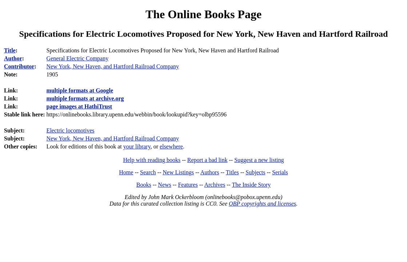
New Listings (178, 172)
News (164, 185)
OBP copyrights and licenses (262, 204)
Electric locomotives (71, 130)
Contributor (19, 66)
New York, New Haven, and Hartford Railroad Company (113, 66)
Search (148, 172)
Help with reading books (151, 160)
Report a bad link (207, 160)
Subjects (255, 172)
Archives (214, 185)
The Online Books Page (203, 14)
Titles (232, 172)
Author (13, 58)
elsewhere (171, 146)
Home (126, 172)
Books (143, 185)
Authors (209, 172)
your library (137, 146)
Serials (280, 172)
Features (187, 185)
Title (10, 50)
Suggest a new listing (259, 160)
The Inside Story (251, 185)
